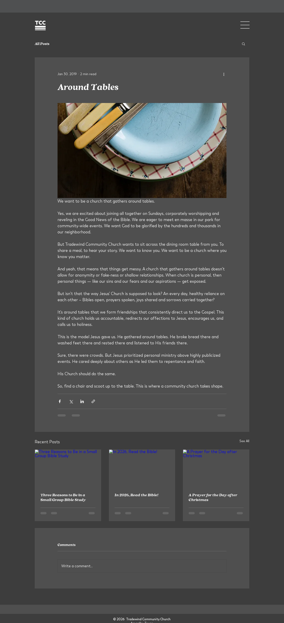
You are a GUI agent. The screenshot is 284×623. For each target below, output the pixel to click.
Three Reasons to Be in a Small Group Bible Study (63, 497)
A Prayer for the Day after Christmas (213, 497)
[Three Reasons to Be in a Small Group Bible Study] (68, 468)
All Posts (42, 43)
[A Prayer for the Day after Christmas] (216, 468)
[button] (245, 25)
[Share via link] (93, 401)
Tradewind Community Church (148, 619)
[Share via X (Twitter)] (71, 401)
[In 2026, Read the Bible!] (142, 468)
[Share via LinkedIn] (82, 401)
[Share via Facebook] (60, 401)
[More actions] (223, 74)
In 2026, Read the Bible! (136, 494)
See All (244, 441)
